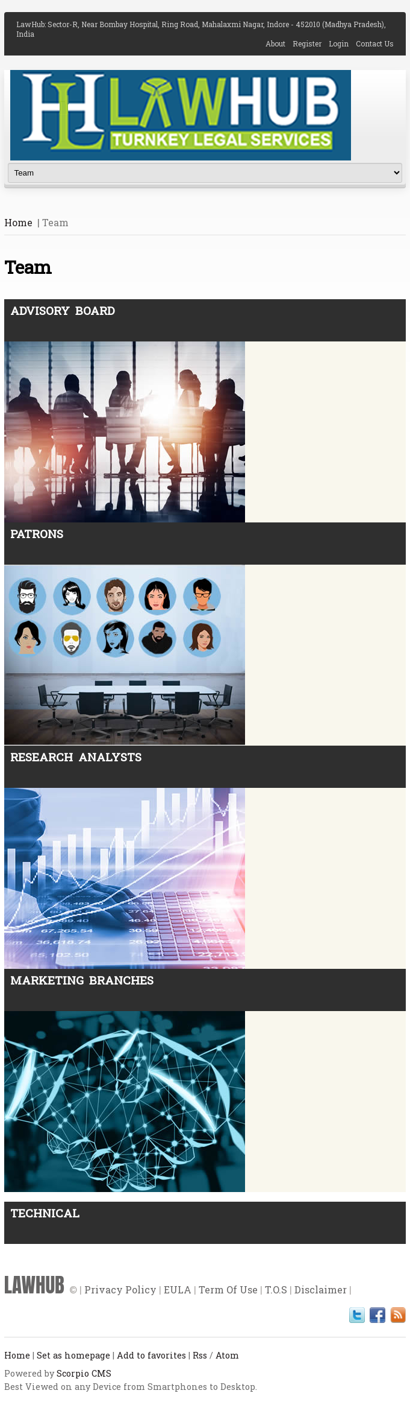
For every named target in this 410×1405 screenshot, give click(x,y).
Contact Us (375, 43)
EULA (177, 1289)
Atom (227, 1355)
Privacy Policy (120, 1289)
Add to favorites (151, 1355)
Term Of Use (228, 1289)
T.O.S (276, 1289)
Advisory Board (62, 310)
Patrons (36, 533)
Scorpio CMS (84, 1373)
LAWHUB (34, 1285)
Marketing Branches (82, 980)
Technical (44, 1212)
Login (342, 43)
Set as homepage (73, 1355)
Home (18, 222)
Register (311, 43)
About (279, 43)
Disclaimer (320, 1289)
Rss (200, 1355)
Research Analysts (75, 756)
